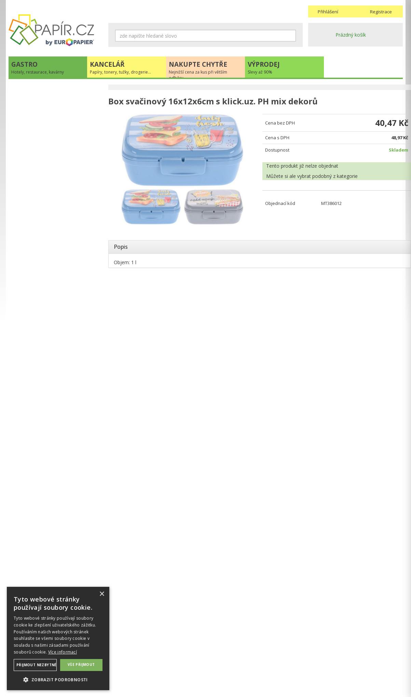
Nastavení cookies (128, 659)
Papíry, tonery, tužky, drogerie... (50, 105)
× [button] (101, 594)
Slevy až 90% (29, 133)
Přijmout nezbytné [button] (36, 664)
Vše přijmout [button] (81, 664)
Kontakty (318, 645)
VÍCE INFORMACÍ (55, 405)
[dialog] (58, 638)
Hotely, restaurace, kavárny (45, 91)
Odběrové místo (226, 666)
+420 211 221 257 (55, 212)
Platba (215, 659)
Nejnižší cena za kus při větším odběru (57, 119)
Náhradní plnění (125, 645)
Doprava (218, 652)
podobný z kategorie (331, 177)
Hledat (291, 35)
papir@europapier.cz (55, 227)
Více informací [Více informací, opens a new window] (62, 652)
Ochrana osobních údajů (135, 652)
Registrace (381, 12)
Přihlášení (328, 12)
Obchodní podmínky (230, 645)
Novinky (55, 248)
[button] (58, 679)
